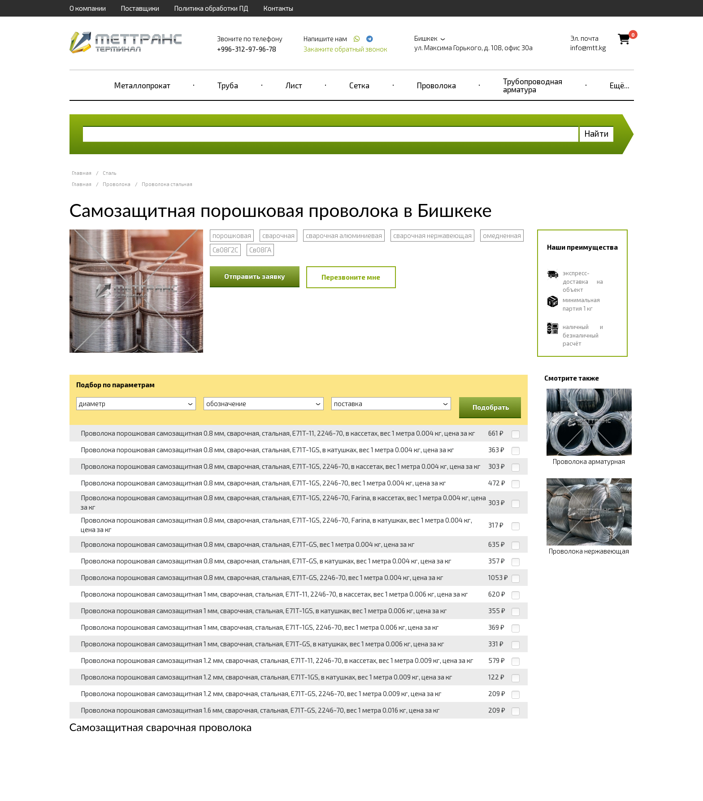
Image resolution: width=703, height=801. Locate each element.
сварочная (278, 235)
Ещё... (619, 85)
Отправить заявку (254, 276)
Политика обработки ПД (211, 8)
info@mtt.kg (588, 47)
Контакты (278, 8)
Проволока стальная (167, 184)
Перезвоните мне (350, 277)
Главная (81, 173)
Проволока (436, 85)
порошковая (232, 235)
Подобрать (491, 407)
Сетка (359, 85)
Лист (294, 85)
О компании (87, 8)
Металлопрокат (142, 85)
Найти (596, 133)
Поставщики (140, 8)
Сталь (109, 173)
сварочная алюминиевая (344, 235)
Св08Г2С (225, 250)
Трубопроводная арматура (532, 85)
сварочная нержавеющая (432, 235)
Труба (227, 85)
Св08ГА (260, 250)
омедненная (502, 235)
